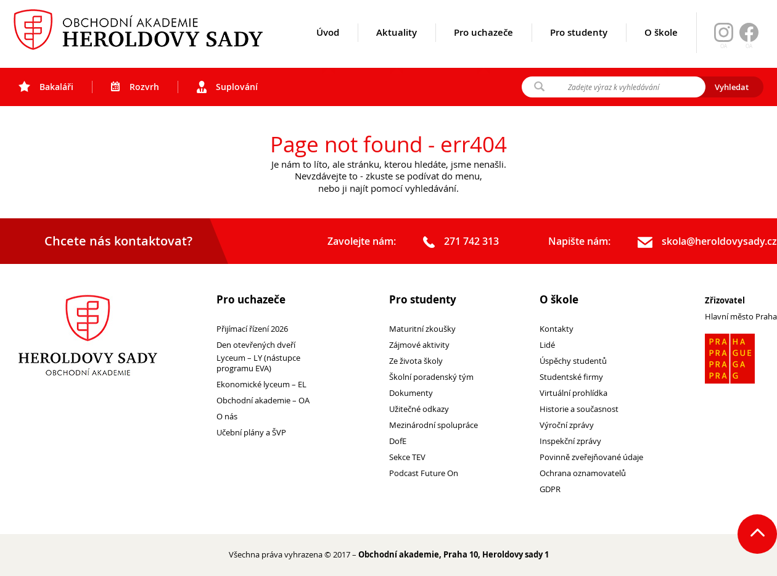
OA (749, 46)
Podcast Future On (423, 473)
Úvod (327, 47)
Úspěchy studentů (573, 361)
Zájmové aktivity (419, 345)
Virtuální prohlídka (573, 393)
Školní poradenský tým (431, 377)
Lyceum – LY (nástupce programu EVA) (258, 363)
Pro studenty (578, 47)
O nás (226, 416)
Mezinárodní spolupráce (433, 425)
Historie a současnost (579, 409)
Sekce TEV (407, 457)
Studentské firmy (571, 377)
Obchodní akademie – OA (263, 400)
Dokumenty (411, 393)
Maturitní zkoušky (422, 329)
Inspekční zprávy (570, 441)
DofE (397, 441)
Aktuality (396, 47)
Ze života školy (416, 361)
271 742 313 (461, 242)
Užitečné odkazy (419, 409)
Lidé (547, 345)
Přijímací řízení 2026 (252, 329)
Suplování (227, 87)
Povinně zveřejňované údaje (591, 457)
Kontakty (557, 329)
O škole (661, 47)
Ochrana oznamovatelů (583, 473)
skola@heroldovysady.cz (707, 242)
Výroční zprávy (567, 425)
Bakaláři (45, 87)
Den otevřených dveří (255, 345)
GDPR (550, 489)
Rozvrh (135, 87)
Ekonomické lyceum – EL (261, 384)
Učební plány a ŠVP (251, 432)
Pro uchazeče (483, 47)
